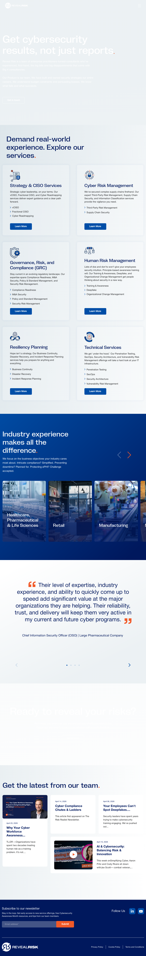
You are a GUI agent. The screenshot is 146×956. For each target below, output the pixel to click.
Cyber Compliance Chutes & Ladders (68, 808)
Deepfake (91, 290)
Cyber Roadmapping (23, 216)
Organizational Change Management (105, 294)
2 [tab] (70, 665)
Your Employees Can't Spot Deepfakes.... (119, 808)
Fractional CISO (20, 212)
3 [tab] (75, 665)
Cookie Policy (114, 947)
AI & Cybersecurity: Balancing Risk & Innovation (110, 850)
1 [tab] (66, 665)
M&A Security (19, 295)
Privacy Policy (97, 947)
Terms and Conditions (134, 947)
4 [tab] (79, 665)
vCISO (15, 208)
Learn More (21, 226)
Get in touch (13, 100)
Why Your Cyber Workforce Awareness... (18, 832)
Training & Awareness (98, 286)
